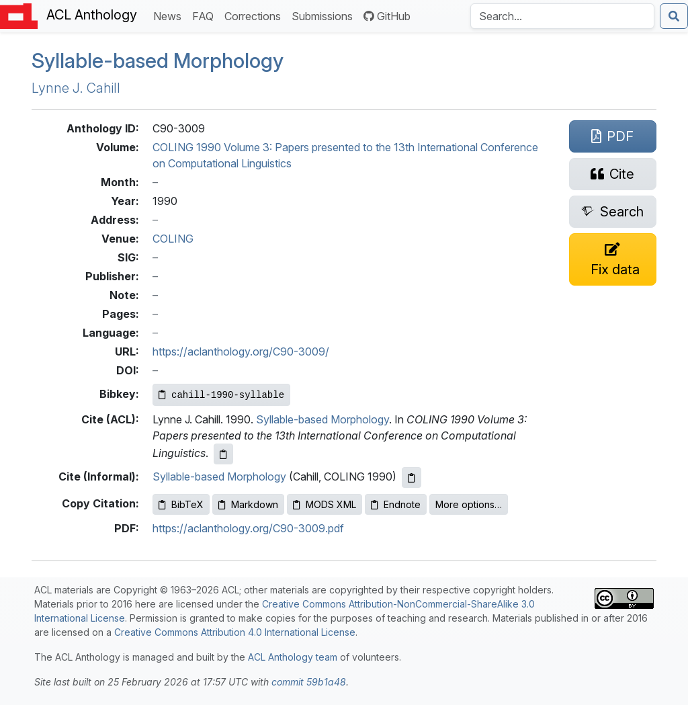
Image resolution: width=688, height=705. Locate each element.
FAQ (205, 15)
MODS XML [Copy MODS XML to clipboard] (324, 504)
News (170, 15)
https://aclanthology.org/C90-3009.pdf (248, 528)
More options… (468, 504)
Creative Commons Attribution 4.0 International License (234, 632)
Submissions (325, 15)
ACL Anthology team (292, 657)
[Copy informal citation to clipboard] (411, 477)
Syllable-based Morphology (158, 60)
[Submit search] (674, 16)
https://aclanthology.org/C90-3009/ (241, 351)
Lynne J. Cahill (76, 88)
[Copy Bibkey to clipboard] (221, 395)
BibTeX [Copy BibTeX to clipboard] (181, 504)
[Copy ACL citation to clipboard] (223, 454)
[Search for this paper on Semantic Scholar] (612, 212)
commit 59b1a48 (308, 682)
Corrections (255, 15)
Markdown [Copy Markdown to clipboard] (248, 504)
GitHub (387, 16)
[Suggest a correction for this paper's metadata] (612, 259)
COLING (173, 238)
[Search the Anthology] (562, 16)
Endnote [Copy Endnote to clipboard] (396, 504)
